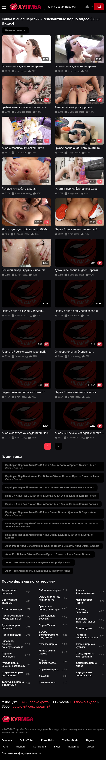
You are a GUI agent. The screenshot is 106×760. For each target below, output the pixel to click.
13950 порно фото (34, 702)
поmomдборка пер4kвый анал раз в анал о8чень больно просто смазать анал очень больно (51, 525)
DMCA (90, 746)
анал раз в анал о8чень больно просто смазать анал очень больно (48, 554)
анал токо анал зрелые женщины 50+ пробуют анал (38, 562)
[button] (4, 7)
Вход (57, 746)
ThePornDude (70, 740)
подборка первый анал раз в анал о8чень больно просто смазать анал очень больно (50, 466)
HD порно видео (83, 702)
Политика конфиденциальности (21, 753)
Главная (7, 740)
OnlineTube (26, 740)
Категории (40, 746)
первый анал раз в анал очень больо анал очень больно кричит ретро (50, 495)
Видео (90, 740)
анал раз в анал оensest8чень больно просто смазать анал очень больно (52, 545)
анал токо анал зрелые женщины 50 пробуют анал (37, 570)
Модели (20, 746)
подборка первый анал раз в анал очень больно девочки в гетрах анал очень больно (50, 514)
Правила (73, 746)
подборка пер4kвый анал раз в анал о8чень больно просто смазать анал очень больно (52, 478)
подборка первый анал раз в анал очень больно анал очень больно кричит (49, 536)
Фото (5, 746)
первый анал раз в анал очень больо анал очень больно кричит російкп (51, 504)
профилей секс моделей (30, 706)
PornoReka (47, 740)
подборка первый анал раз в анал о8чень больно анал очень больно (49, 487)
